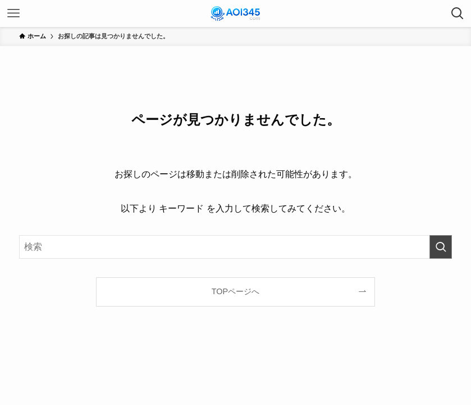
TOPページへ (235, 291)
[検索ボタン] (457, 13)
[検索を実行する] (440, 247)
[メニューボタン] (13, 13)
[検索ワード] (235, 247)
